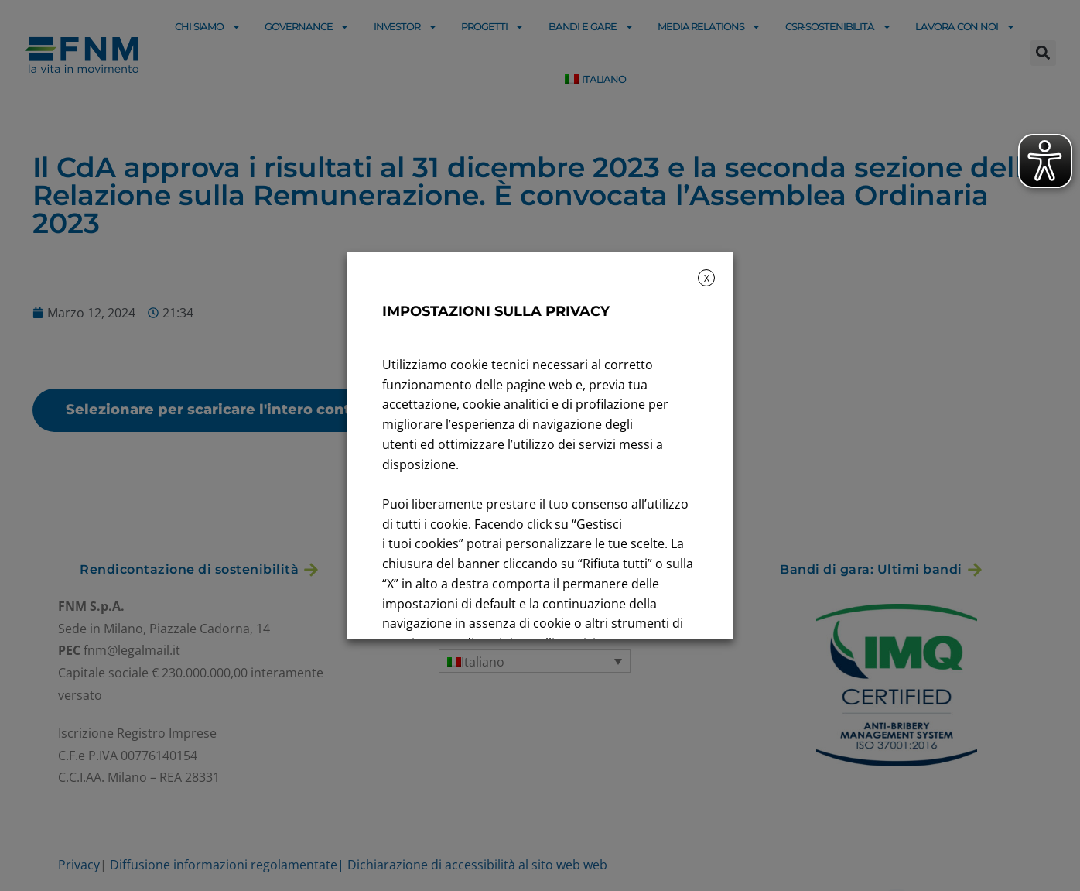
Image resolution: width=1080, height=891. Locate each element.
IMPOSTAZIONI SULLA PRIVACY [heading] (496, 311)
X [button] (706, 278)
